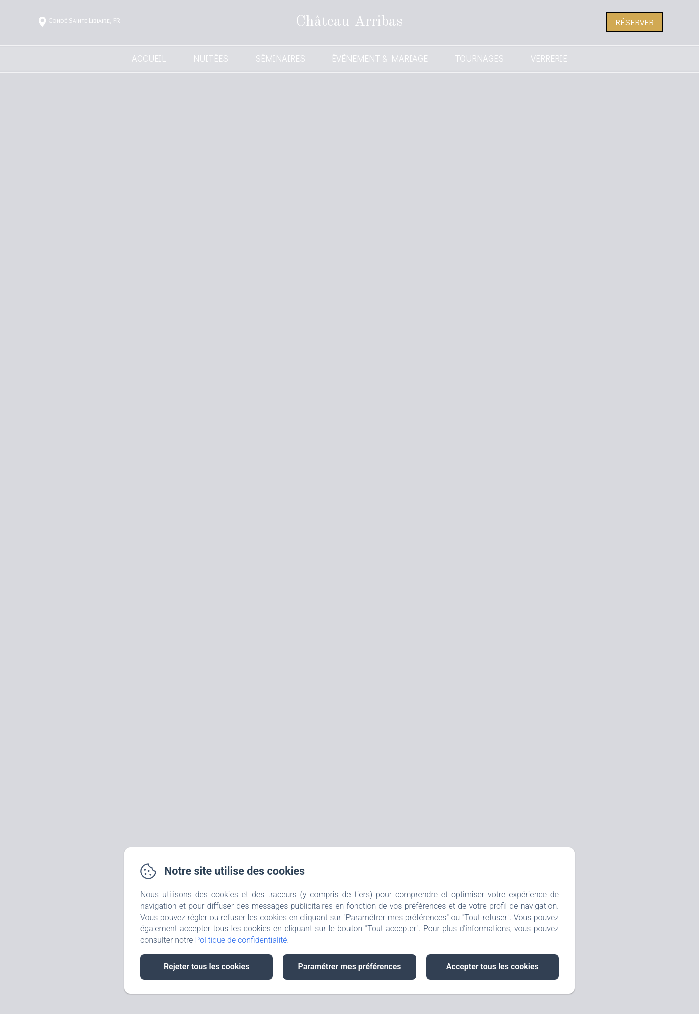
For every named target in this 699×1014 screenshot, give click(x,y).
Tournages (479, 58)
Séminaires (280, 58)
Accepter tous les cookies (492, 966)
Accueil (149, 58)
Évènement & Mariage (380, 58)
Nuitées (210, 58)
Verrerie (549, 58)
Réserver (634, 22)
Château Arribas (349, 21)
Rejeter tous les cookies (206, 966)
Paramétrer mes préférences (349, 966)
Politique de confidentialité (241, 940)
